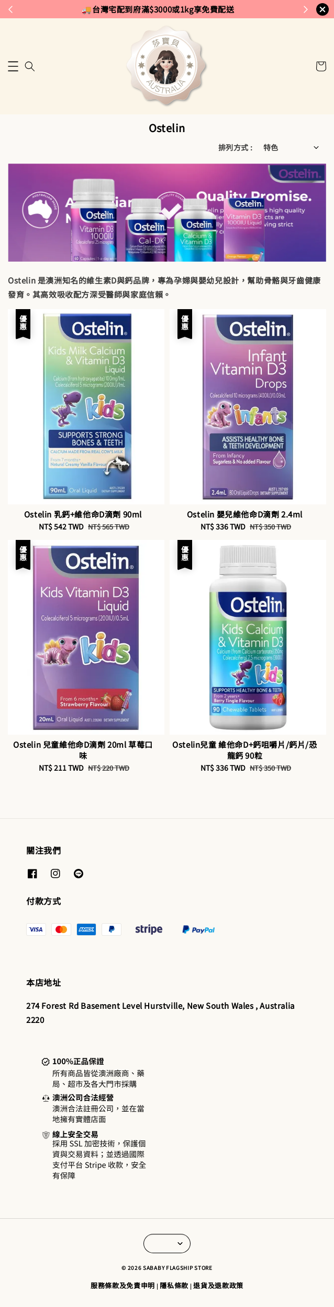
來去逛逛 (244, 8)
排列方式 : (235, 147)
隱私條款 (174, 1285)
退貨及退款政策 (218, 1285)
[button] (13, 66)
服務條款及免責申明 (123, 1285)
